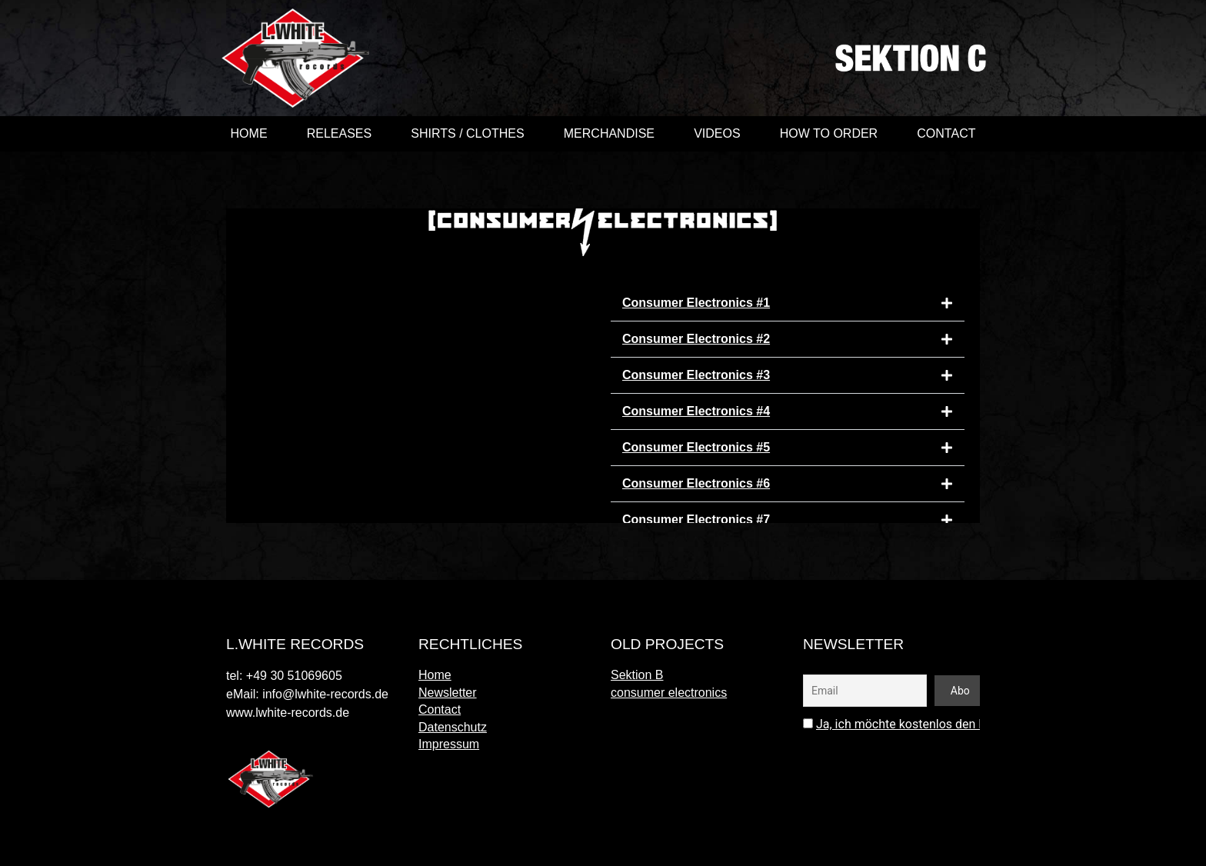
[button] (787, 303)
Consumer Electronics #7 (696, 519)
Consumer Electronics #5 (696, 447)
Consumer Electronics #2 (696, 338)
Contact (946, 133)
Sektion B (637, 674)
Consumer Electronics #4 (696, 411)
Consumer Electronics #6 (696, 483)
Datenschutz (452, 727)
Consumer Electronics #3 (696, 374)
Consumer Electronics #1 (696, 302)
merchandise (609, 133)
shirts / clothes (467, 133)
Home (249, 133)
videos (717, 133)
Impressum (448, 744)
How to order (829, 133)
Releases (339, 133)
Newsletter (447, 692)
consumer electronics (669, 692)
